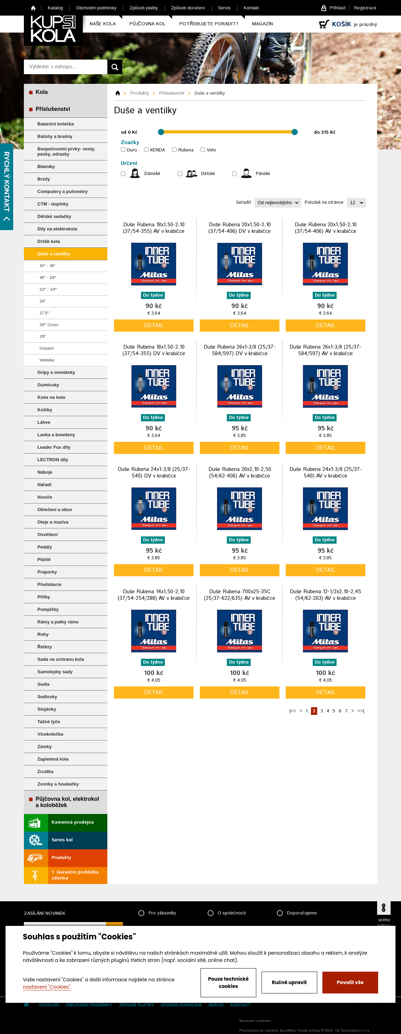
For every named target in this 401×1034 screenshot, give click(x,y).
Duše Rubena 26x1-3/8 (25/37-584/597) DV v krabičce (240, 350)
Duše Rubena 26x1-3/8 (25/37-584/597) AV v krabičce (325, 350)
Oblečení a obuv (54, 509)
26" (42, 301)
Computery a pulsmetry (62, 191)
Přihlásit (338, 8)
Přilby (43, 596)
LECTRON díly (52, 459)
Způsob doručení (188, 7)
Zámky (44, 746)
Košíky (44, 409)
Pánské (263, 173)
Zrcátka (45, 771)
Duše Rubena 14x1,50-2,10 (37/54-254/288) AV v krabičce (154, 595)
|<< (292, 711)
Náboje (44, 472)
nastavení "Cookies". (47, 986)
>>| (360, 711)
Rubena (186, 150)
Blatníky (46, 166)
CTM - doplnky (53, 204)
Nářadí (44, 484)
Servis (224, 7)
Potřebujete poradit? (208, 23)
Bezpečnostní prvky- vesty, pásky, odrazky (66, 151)
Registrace (365, 8)
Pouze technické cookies (228, 982)
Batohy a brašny (54, 136)
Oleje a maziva (53, 522)
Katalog (55, 7)
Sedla (43, 684)
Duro (132, 150)
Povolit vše (350, 982)
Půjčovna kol (148, 23)
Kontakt (251, 7)
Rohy (43, 634)
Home (33, 8)
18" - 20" (47, 278)
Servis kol (62, 840)
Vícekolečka (50, 734)
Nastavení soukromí (255, 1020)
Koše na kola (51, 397)
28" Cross (48, 325)
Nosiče (44, 497)
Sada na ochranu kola (60, 659)
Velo (211, 150)
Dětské (208, 173)
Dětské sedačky (54, 216)
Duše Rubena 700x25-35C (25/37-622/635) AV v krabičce (239, 595)
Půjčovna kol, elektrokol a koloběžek (67, 802)
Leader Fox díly (53, 447)
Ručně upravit (289, 982)
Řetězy (44, 646)
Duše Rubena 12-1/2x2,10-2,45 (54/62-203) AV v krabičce (325, 595)
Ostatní (46, 348)
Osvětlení (47, 534)
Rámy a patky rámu (58, 621)
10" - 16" (47, 266)
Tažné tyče (48, 721)
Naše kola (103, 23)
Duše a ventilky (53, 253)
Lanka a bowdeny (56, 434)
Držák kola (48, 241)
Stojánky (46, 709)
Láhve (44, 422)
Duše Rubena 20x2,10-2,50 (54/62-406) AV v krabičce (239, 473)
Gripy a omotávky (56, 372)
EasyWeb (287, 1030)
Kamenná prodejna (73, 822)
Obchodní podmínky (96, 7)
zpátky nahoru (384, 922)
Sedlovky (47, 696)
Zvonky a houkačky (58, 784)
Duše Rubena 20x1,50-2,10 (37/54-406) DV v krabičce (239, 228)
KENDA (157, 150)
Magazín (262, 23)
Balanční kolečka (55, 123)
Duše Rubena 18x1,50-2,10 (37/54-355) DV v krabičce (154, 350)
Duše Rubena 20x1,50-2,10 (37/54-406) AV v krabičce (326, 228)
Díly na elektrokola (57, 228)
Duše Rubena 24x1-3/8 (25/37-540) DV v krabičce (154, 473)
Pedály (44, 547)
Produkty (61, 858)
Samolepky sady (55, 671)
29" (42, 337)
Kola (42, 92)
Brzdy (43, 179)
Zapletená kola (53, 759)
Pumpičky (48, 609)
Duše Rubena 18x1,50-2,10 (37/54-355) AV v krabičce (154, 228)
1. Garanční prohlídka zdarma (75, 875)
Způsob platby (144, 7)
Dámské (152, 173)
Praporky (47, 572)
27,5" (44, 313)
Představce (49, 584)
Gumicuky (48, 384)
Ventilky (46, 360)
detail (153, 326)
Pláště (44, 559)
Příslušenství (53, 109)
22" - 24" (48, 289)
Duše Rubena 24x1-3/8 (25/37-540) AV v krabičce (325, 473)
